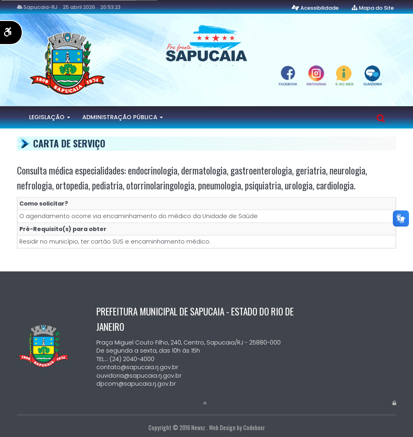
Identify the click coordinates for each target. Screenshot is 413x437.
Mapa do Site (376, 7)
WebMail (382, 16)
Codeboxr (254, 427)
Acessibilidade (319, 7)
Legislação (49, 117)
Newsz (198, 427)
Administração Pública (122, 117)
